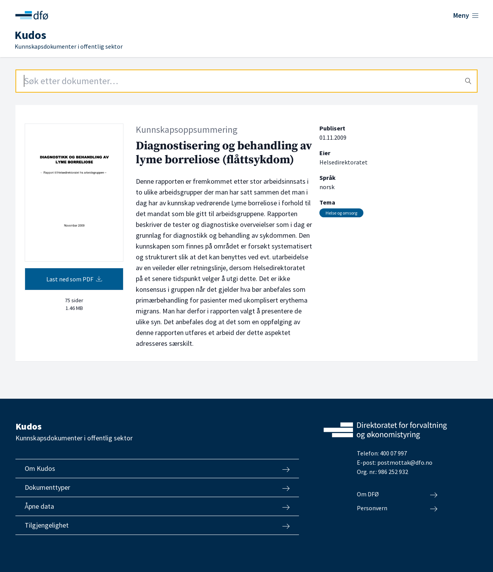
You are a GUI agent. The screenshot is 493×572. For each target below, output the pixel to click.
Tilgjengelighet (157, 525)
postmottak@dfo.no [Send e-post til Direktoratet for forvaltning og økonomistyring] (404, 462)
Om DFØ (397, 494)
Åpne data (157, 506)
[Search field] (246, 81)
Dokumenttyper (157, 487)
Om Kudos (157, 468)
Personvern (397, 508)
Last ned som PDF (74, 279)
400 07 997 (393, 453)
